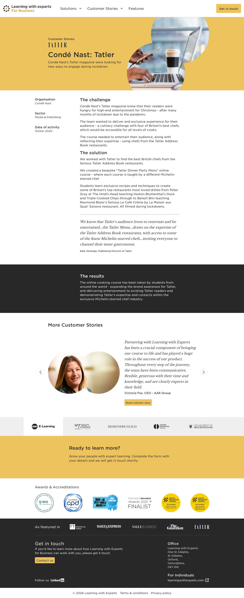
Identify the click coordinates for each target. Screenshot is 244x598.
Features (136, 8)
